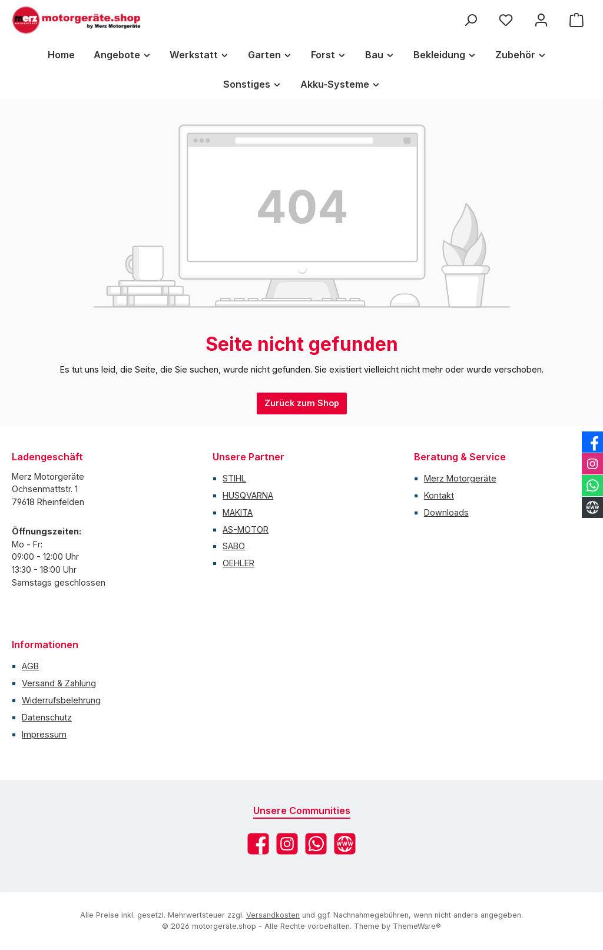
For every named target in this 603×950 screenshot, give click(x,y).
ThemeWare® (417, 926)
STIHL (234, 478)
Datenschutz (47, 717)
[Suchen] (470, 20)
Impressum (44, 734)
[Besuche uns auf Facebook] (258, 844)
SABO (234, 546)
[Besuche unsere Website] (345, 844)
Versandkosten (273, 915)
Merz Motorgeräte (460, 478)
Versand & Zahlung (59, 683)
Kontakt (439, 495)
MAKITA (238, 512)
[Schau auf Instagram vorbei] (287, 844)
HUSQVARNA (248, 495)
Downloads (446, 512)
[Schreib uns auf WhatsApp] (316, 844)
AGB (30, 666)
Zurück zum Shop (301, 403)
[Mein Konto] (541, 20)
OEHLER (238, 563)
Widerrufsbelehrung (61, 700)
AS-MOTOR (246, 529)
